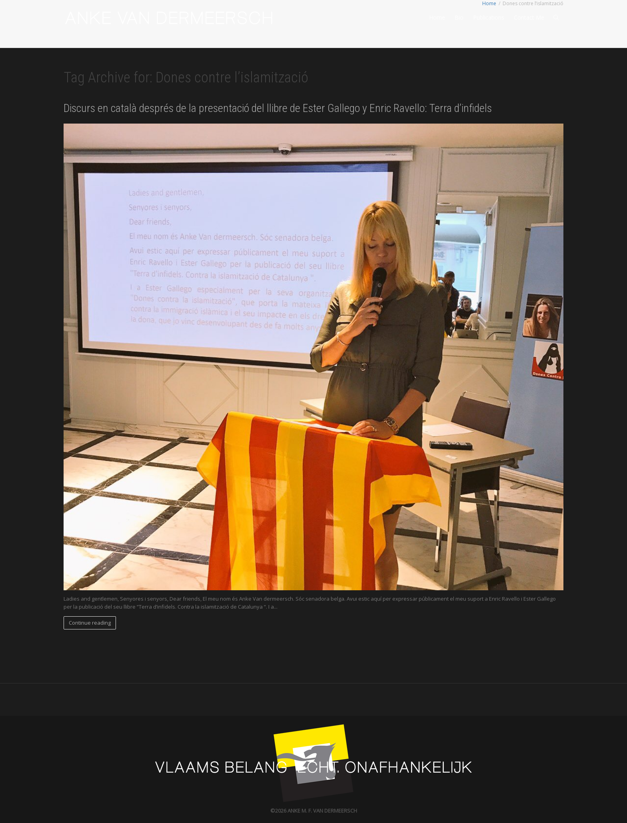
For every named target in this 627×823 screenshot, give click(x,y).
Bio (459, 17)
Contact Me (529, 17)
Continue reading (90, 622)
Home (437, 17)
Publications (488, 17)
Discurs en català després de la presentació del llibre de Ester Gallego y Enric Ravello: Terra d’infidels (278, 108)
